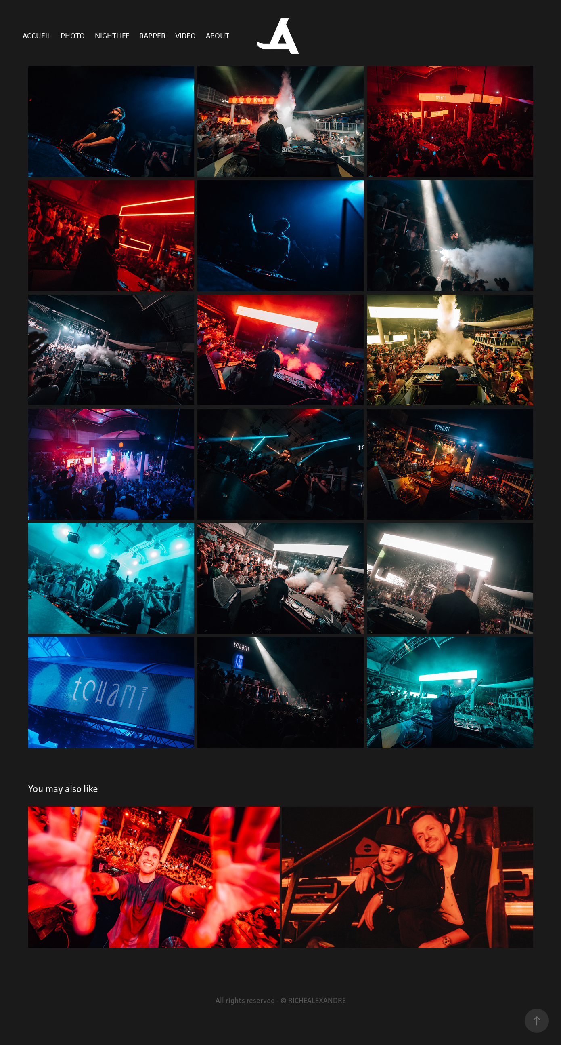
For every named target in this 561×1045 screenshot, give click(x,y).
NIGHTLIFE (112, 35)
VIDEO (185, 35)
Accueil (37, 35)
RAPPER (152, 35)
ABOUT (217, 35)
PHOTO (73, 35)
